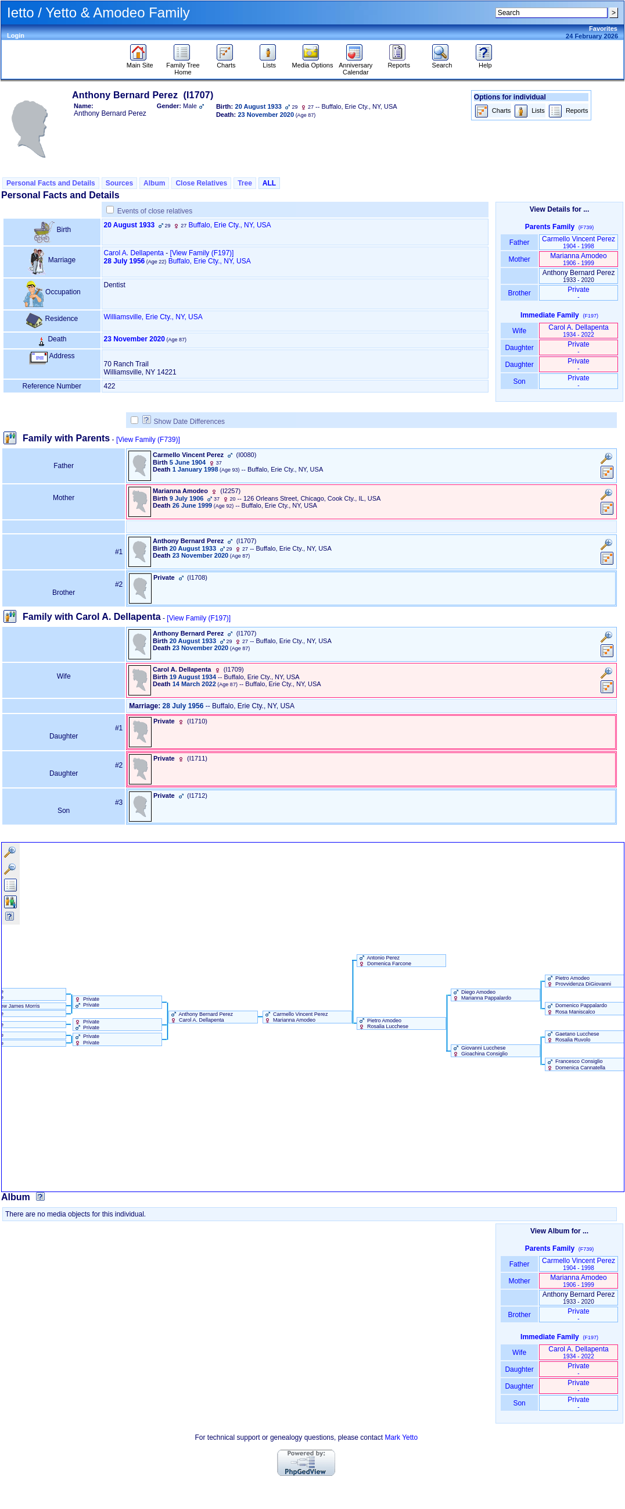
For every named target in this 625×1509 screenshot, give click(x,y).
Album (154, 183)
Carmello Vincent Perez (578, 242)
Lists (269, 62)
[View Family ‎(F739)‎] (148, 440)
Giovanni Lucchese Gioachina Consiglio (479, 1051)
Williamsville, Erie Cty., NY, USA (153, 317)
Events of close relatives (154, 211)
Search (441, 62)
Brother (519, 293)
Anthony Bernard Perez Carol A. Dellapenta (201, 1017)
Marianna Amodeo (578, 259)
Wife (520, 331)
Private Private (86, 1002)
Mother (519, 259)
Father (519, 242)
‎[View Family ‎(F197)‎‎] (202, 253)
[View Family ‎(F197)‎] (199, 618)
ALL (269, 183)
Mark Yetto (401, 1437)
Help (485, 62)
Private (578, 293)
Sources (119, 183)
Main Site (140, 62)
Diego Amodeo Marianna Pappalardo (481, 995)
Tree (245, 183)
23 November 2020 (134, 339)
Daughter (519, 348)
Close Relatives (201, 183)
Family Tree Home (182, 66)
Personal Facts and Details (50, 183)
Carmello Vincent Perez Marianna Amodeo (295, 1017)
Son (519, 381)
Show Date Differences (183, 422)
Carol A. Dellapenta (134, 253)
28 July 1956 (124, 261)
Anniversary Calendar (355, 66)
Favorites (603, 28)
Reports (398, 62)
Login (15, 35)
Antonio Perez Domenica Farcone (384, 960)
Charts (226, 62)
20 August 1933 (129, 225)
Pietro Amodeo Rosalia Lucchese (383, 1023)
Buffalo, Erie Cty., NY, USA (230, 225)
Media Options (312, 62)
